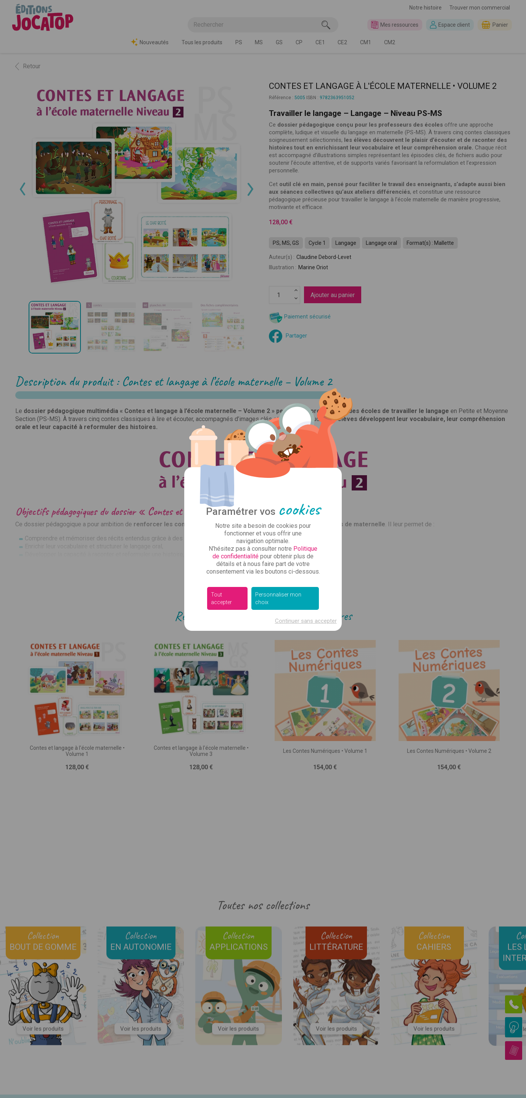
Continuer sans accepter (306, 620)
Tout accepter (221, 598)
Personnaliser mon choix (278, 598)
